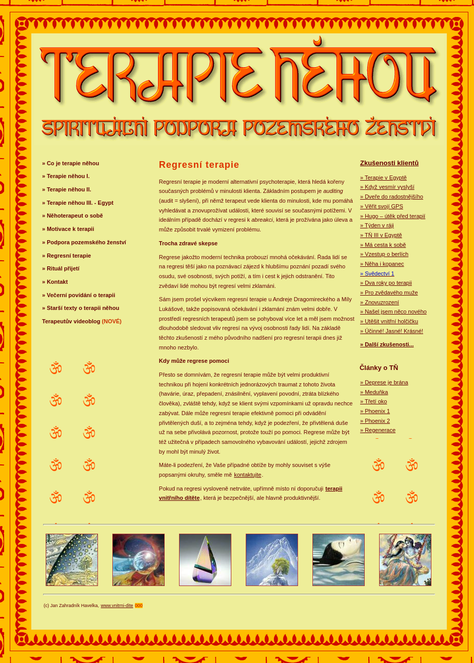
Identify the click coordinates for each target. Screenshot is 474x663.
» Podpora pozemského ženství (84, 242)
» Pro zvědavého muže (389, 292)
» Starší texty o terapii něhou (80, 308)
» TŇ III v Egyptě (381, 235)
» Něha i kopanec (382, 264)
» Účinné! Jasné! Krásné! (391, 331)
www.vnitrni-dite (117, 605)
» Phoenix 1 (375, 411)
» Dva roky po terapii (386, 283)
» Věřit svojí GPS (381, 206)
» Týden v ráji (377, 225)
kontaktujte (247, 475)
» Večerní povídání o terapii (78, 295)
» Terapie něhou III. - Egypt (77, 203)
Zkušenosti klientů (389, 163)
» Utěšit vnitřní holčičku (389, 321)
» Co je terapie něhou (70, 163)
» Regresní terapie (66, 255)
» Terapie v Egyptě (383, 177)
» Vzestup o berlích (384, 254)
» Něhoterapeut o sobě (72, 215)
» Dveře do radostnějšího (391, 196)
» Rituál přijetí (61, 268)
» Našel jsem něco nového (393, 311)
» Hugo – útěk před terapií (392, 216)
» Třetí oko (373, 401)
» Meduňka (374, 392)
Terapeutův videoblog (82, 321)
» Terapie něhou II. (66, 189)
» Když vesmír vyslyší (387, 187)
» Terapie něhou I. (66, 176)
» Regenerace (378, 430)
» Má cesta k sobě (383, 245)
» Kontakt (55, 282)
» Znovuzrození (379, 302)
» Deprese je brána (384, 382)
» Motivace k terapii (68, 229)
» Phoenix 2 (375, 421)
